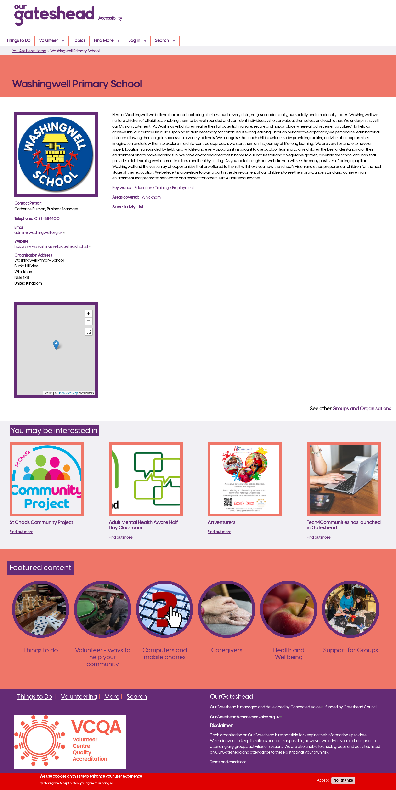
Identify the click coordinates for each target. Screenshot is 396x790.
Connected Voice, (307, 707)
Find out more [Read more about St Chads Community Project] (21, 532)
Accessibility (110, 18)
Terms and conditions (228, 762)
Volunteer (50, 42)
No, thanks (343, 780)
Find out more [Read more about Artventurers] (219, 532)
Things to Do (18, 41)
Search (163, 42)
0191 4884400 (47, 219)
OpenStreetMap (68, 393)
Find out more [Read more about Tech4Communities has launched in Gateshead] (318, 538)
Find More (105, 42)
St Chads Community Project (41, 522)
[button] (56, 345)
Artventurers (221, 522)
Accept (323, 780)
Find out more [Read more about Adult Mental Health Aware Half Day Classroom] (120, 538)
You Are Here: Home (29, 51)
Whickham (151, 197)
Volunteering (79, 697)
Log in (135, 42)
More (111, 697)
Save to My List (127, 207)
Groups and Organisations (361, 409)
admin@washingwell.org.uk (40, 233)
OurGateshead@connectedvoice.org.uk (246, 717)
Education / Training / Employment (164, 188)
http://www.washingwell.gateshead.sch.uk (53, 247)
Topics (79, 41)
